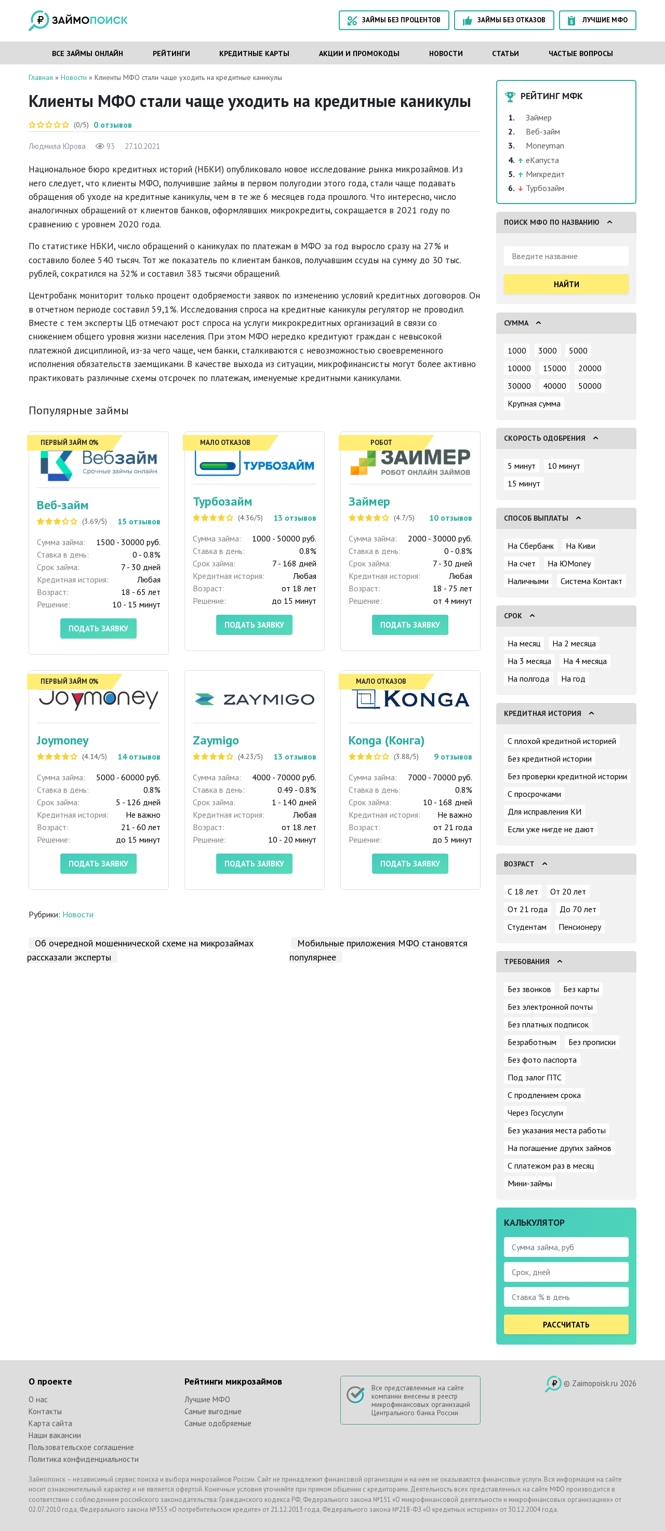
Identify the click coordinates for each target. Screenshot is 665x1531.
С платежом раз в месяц (551, 1165)
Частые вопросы (581, 53)
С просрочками (534, 794)
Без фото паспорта (542, 1059)
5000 (578, 350)
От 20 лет (568, 891)
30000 (519, 386)
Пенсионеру (579, 927)
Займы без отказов (504, 20)
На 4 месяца (585, 661)
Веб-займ (63, 505)
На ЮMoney (569, 563)
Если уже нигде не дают (551, 829)
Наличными (528, 581)
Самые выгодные (213, 1411)
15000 (554, 368)
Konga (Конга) (387, 740)
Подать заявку (98, 628)
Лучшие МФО (598, 20)
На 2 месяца (574, 643)
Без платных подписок (548, 1024)
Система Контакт (591, 581)
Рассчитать (566, 1325)
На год (573, 678)
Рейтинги (171, 53)
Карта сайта (50, 1423)
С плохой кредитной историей (562, 741)
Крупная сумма (534, 403)
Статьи (505, 53)
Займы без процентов (394, 20)
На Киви (580, 545)
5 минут (522, 465)
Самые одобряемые (217, 1423)
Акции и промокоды (359, 53)
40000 (554, 386)
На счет (522, 563)
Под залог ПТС (535, 1077)
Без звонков (529, 989)
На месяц (524, 643)
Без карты (581, 989)
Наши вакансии (55, 1435)
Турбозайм (222, 501)
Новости (446, 53)
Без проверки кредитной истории (567, 776)
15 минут (524, 483)
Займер (369, 501)
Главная (41, 77)
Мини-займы (530, 1183)
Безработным (532, 1042)
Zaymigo (216, 740)
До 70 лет (578, 909)
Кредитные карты (254, 53)
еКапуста (542, 160)
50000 (590, 386)
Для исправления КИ (544, 811)
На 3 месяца (529, 661)
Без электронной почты (550, 1006)
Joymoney (62, 740)
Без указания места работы (557, 1130)
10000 (519, 368)
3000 (547, 350)
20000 (590, 368)
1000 (517, 350)
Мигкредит (545, 174)
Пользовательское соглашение (81, 1447)
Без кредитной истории (550, 758)
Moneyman (545, 145)
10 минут (564, 465)
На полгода (528, 678)
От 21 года (528, 909)
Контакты (45, 1411)
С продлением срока (544, 1095)
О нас (38, 1399)
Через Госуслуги (535, 1112)
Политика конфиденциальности (84, 1459)
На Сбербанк (531, 545)
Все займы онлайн (87, 53)
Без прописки (592, 1042)
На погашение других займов (559, 1148)
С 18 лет (523, 891)
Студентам (527, 927)
